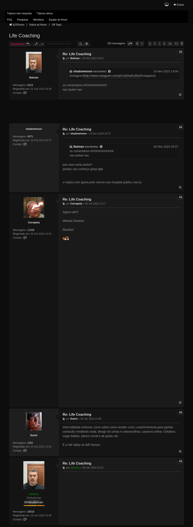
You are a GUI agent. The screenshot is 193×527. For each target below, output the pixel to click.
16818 (30, 511)
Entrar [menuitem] (178, 4)
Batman (33, 77)
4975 (30, 136)
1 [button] (142, 44)
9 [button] (164, 44)
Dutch (33, 435)
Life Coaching (24, 35)
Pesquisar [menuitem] (22, 19)
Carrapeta (34, 222)
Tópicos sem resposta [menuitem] (19, 13)
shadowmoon (82, 71)
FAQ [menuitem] (9, 19)
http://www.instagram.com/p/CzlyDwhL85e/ (112, 75)
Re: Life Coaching (77, 54)
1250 (30, 442)
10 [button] (170, 44)
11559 (30, 230)
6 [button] (150, 44)
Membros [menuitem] (38, 19)
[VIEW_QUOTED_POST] (109, 71)
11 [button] (176, 44)
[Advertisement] (96, 111)
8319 (30, 85)
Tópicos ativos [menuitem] (45, 13)
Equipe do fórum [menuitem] (58, 19)
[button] (167, 5)
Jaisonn (33, 494)
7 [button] (154, 44)
